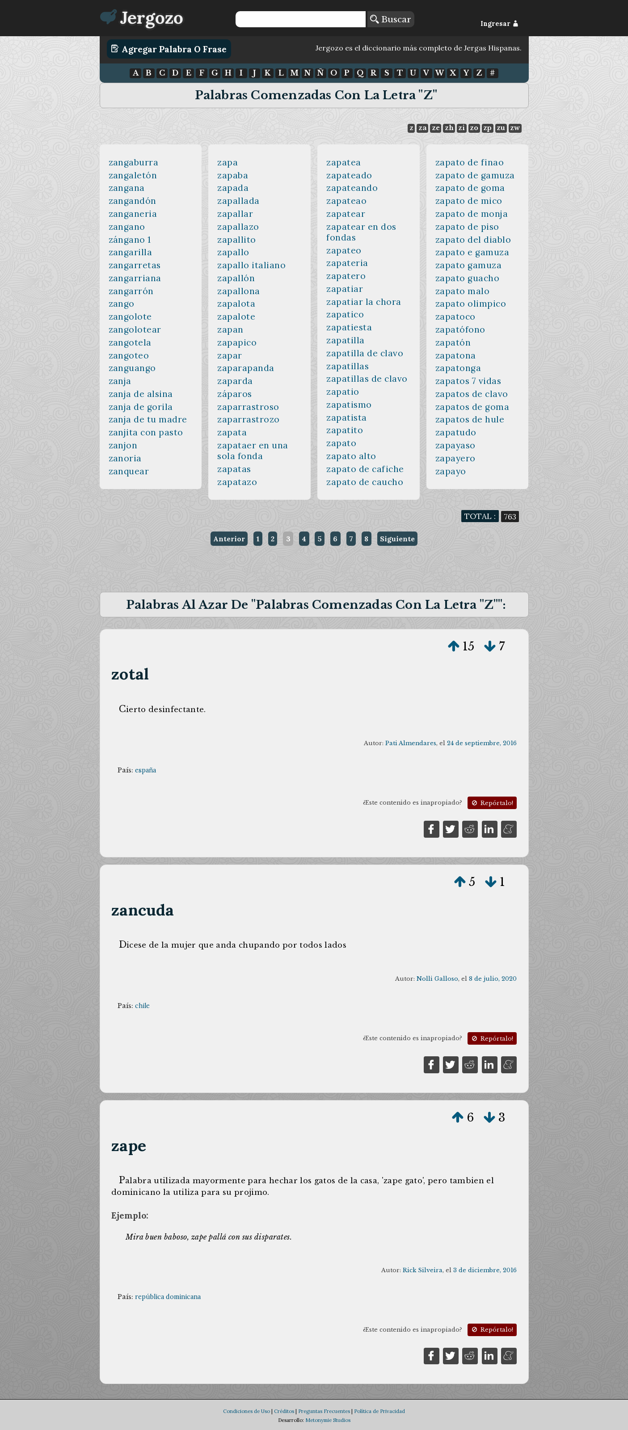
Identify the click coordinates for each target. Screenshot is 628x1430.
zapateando (352, 187)
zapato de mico (468, 200)
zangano (127, 226)
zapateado (349, 175)
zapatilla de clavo (364, 353)
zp (487, 128)
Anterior (229, 538)
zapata (232, 432)
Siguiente (397, 538)
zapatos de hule (470, 419)
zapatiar (344, 288)
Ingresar (499, 24)
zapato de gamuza (475, 175)
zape (128, 1145)
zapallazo (238, 226)
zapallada (238, 200)
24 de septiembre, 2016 (482, 743)
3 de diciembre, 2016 (485, 1270)
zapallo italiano (251, 265)
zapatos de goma (472, 406)
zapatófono (460, 329)
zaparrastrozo (248, 419)
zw (515, 128)
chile (142, 1006)
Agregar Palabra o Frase (169, 48)
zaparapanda (245, 368)
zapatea (343, 162)
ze (436, 128)
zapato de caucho (364, 482)
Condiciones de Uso (246, 1411)
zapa (227, 162)
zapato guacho (467, 278)
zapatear (345, 213)
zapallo (233, 252)
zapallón (236, 278)
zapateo (344, 250)
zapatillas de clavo (367, 378)
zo (474, 128)
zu (501, 128)
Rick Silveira (423, 1270)
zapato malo (462, 291)
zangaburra (134, 162)
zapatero (346, 275)
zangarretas (135, 265)
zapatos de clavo (471, 393)
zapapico (237, 342)
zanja (120, 380)
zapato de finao (469, 162)
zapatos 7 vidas (468, 380)
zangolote (130, 316)
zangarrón (131, 291)
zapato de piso (467, 226)
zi (461, 128)
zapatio (342, 391)
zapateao (346, 200)
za (422, 128)
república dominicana (168, 1297)
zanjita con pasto (146, 432)
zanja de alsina (141, 393)
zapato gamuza (468, 265)
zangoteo (129, 355)
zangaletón (133, 175)
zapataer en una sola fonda (252, 450)
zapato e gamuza (472, 252)
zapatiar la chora (363, 301)
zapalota (236, 303)
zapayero (455, 458)
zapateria (347, 262)
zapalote (236, 316)
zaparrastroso (248, 406)
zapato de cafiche (365, 469)
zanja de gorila (141, 406)
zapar (229, 355)
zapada (233, 187)
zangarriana (135, 278)
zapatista (346, 417)
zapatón (453, 342)
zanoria (125, 458)
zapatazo (237, 482)
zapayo (450, 471)
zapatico (345, 314)
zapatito (344, 430)
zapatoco (455, 316)
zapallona (238, 291)
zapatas (234, 469)
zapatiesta (349, 327)
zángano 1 (130, 239)
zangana (127, 187)
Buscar (390, 19)
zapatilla (345, 340)
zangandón (133, 200)
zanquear (129, 471)
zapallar (235, 213)
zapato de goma (470, 187)
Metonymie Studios (327, 1420)
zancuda (142, 910)
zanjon (123, 445)
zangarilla (130, 252)
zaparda (235, 380)
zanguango (132, 368)
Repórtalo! (491, 803)
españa (145, 770)
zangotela (130, 342)
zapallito (236, 239)
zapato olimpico (470, 303)
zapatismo (349, 404)
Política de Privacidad (379, 1411)
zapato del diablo (473, 239)
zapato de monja (471, 213)
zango (122, 303)
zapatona (455, 355)
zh (449, 128)
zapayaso (455, 445)
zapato (341, 443)
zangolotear (135, 329)
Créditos (284, 1411)
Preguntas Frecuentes (324, 1411)
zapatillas (347, 366)
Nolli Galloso (437, 978)
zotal (130, 674)
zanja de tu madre (148, 419)
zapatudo (455, 432)
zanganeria (133, 213)
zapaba (232, 175)
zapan (230, 329)
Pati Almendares (410, 743)
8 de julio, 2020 (493, 978)
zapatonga (458, 368)
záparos (234, 393)
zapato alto (351, 456)
